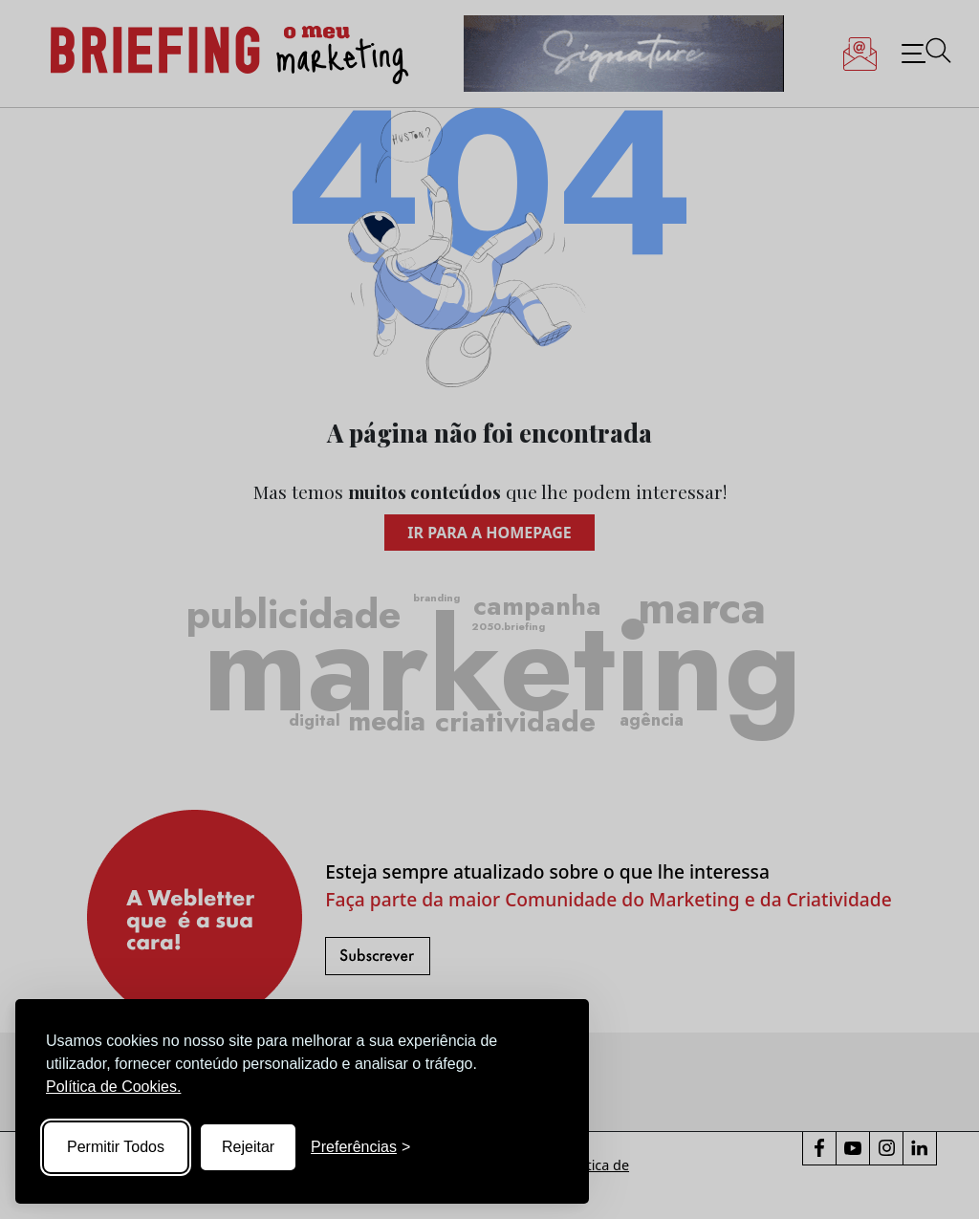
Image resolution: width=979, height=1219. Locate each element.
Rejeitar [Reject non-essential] (248, 1147)
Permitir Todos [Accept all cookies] (115, 1147)
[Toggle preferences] (360, 1147)
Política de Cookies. (113, 1086)
